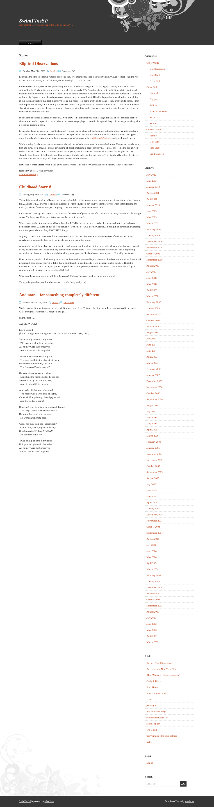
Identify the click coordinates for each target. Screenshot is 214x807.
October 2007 (153, 320)
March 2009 (152, 223)
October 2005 (153, 466)
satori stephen (153, 723)
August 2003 (152, 611)
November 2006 (154, 387)
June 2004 (151, 551)
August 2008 (152, 265)
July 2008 (151, 271)
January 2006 (153, 447)
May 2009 (151, 217)
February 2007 (153, 369)
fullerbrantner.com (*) (157, 693)
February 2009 (153, 229)
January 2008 (153, 308)
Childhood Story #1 (36, 187)
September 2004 (154, 532)
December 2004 (154, 514)
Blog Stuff (155, 75)
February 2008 (153, 302)
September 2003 (154, 605)
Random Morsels (158, 111)
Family (153, 135)
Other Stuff (152, 87)
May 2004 (151, 557)
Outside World (153, 129)
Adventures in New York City (161, 669)
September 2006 (154, 399)
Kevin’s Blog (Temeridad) (159, 663)
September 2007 (154, 326)
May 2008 (151, 284)
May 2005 (151, 496)
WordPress (49, 801)
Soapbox (154, 117)
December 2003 (154, 587)
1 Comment (69, 302)
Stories (53, 71)
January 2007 (153, 375)
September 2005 (154, 472)
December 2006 (154, 381)
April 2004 (151, 563)
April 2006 (151, 429)
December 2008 (154, 241)
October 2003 (153, 599)
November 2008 (154, 247)
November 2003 (154, 593)
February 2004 (153, 575)
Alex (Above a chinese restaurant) (163, 675)
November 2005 (154, 460)
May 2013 (151, 180)
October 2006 (153, 393)
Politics (153, 105)
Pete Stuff (155, 147)
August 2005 (152, 478)
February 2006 (153, 441)
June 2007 (151, 344)
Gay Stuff (154, 141)
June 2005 (151, 490)
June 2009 (151, 211)
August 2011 (152, 193)
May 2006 (151, 423)
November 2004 (154, 520)
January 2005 (153, 508)
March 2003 (152, 642)
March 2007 (152, 362)
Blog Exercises (157, 68)
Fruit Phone (152, 687)
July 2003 (151, 617)
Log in (149, 762)
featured (154, 93)
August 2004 (152, 538)
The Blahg (151, 729)
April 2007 (151, 356)
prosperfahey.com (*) (157, 717)
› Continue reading (28, 174)
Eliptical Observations (38, 63)
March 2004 (152, 569)
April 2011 (151, 199)
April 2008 (151, 290)
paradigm (151, 705)
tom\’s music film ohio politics (161, 735)
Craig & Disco (153, 681)
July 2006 (151, 411)
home (30, 43)
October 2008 (153, 253)
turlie (149, 741)
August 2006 (152, 405)
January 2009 (153, 235)
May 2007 (151, 350)
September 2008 (154, 259)
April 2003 (151, 636)
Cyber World (152, 62)
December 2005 (154, 454)
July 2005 (151, 484)
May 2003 (151, 630)
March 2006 (152, 435)
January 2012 (153, 186)
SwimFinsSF (33, 21)
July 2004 (151, 545)
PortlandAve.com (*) (156, 711)
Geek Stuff (155, 81)
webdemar (189, 801)
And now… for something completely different (59, 295)
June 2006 (151, 417)
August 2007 (152, 332)
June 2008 (151, 277)
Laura (149, 699)
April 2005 (151, 502)
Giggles (153, 99)
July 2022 (151, 174)
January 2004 (153, 581)
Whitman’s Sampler (102, 138)
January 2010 (153, 205)
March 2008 (152, 296)
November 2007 (154, 314)
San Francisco (157, 153)
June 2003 (151, 623)
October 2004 (153, 526)
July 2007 (151, 338)
